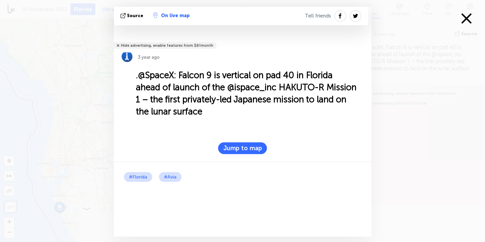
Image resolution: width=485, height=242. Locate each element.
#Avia (170, 177)
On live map (171, 15)
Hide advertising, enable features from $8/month (167, 45)
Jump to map (242, 148)
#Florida (138, 177)
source (132, 15)
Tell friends (318, 16)
